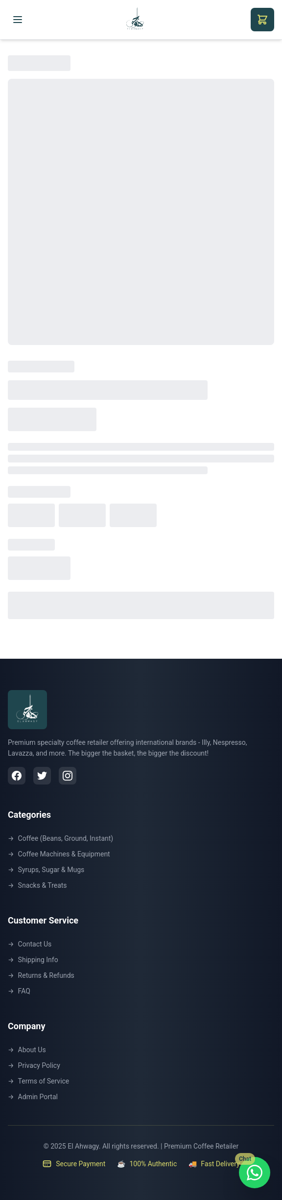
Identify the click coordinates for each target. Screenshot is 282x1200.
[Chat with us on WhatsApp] (254, 1172)
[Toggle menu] (17, 19)
